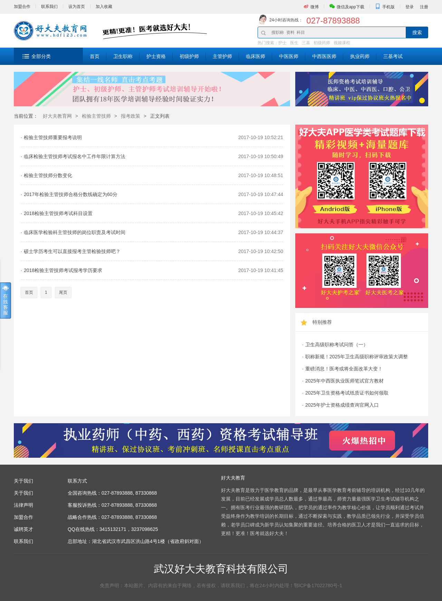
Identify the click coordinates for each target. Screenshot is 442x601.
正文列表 (160, 116)
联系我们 (49, 6)
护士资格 (156, 56)
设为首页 (76, 6)
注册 (424, 6)
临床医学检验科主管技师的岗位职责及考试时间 (74, 232)
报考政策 (130, 116)
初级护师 (189, 56)
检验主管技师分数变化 (48, 175)
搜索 (417, 32)
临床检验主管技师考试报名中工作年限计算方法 (74, 156)
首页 (94, 56)
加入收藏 (104, 6)
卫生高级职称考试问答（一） (336, 344)
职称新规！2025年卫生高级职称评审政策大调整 (356, 356)
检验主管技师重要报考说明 (53, 137)
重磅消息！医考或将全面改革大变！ (344, 368)
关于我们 (23, 493)
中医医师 (288, 56)
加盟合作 (22, 6)
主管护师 (222, 56)
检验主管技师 (96, 116)
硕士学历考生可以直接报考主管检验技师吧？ (72, 251)
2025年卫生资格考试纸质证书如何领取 (346, 393)
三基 (306, 42)
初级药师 (322, 42)
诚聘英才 (23, 529)
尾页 (63, 292)
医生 (294, 42)
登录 (409, 6)
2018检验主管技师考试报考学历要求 (63, 270)
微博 (314, 6)
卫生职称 (123, 56)
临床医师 (255, 56)
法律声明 (23, 505)
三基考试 (393, 56)
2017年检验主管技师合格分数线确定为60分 (70, 194)
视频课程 (342, 42)
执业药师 (359, 56)
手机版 (388, 6)
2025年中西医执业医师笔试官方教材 (344, 381)
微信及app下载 (350, 6)
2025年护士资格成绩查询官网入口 (342, 405)
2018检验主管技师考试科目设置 (58, 213)
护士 (282, 42)
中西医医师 (324, 56)
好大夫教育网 (57, 116)
